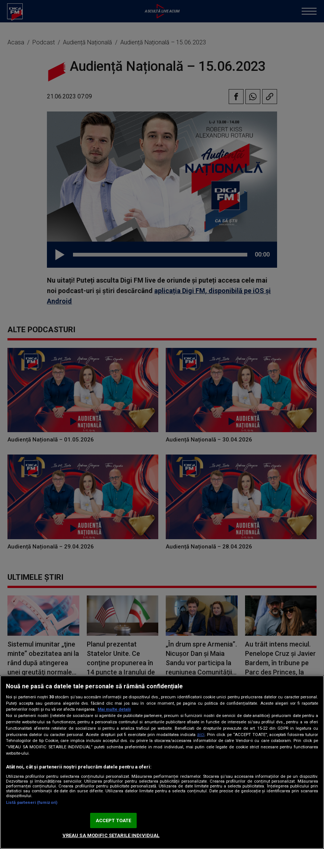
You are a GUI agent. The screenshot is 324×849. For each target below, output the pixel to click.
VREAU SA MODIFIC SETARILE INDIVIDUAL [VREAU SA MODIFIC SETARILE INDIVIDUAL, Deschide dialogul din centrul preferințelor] (111, 835)
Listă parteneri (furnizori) (31, 802)
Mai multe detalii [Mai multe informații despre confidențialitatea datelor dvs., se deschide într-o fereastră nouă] (114, 709)
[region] (162, 762)
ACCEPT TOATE (113, 820)
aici (200, 734)
